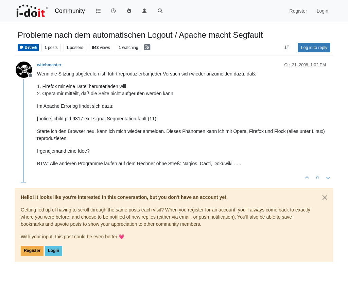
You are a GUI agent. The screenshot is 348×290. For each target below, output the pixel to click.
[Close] (325, 197)
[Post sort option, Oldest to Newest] (287, 47)
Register (32, 250)
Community (70, 10)
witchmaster (49, 65)
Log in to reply (314, 47)
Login (53, 250)
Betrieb (28, 47)
